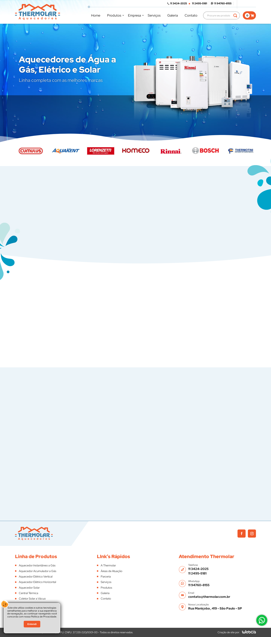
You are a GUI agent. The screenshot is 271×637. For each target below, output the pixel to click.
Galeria (172, 15)
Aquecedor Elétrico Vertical (36, 576)
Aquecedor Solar (29, 588)
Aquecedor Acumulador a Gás (37, 571)
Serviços (154, 15)
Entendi (32, 624)
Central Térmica (28, 593)
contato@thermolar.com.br (209, 597)
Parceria (106, 576)
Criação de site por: (229, 632)
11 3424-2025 (178, 3)
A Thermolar (108, 565)
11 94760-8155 (222, 3)
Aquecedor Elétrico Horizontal (37, 582)
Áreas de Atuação (111, 571)
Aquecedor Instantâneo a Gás (37, 565)
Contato (191, 15)
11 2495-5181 (199, 3)
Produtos (114, 15)
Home (95, 15)
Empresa (134, 15)
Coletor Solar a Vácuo (32, 598)
